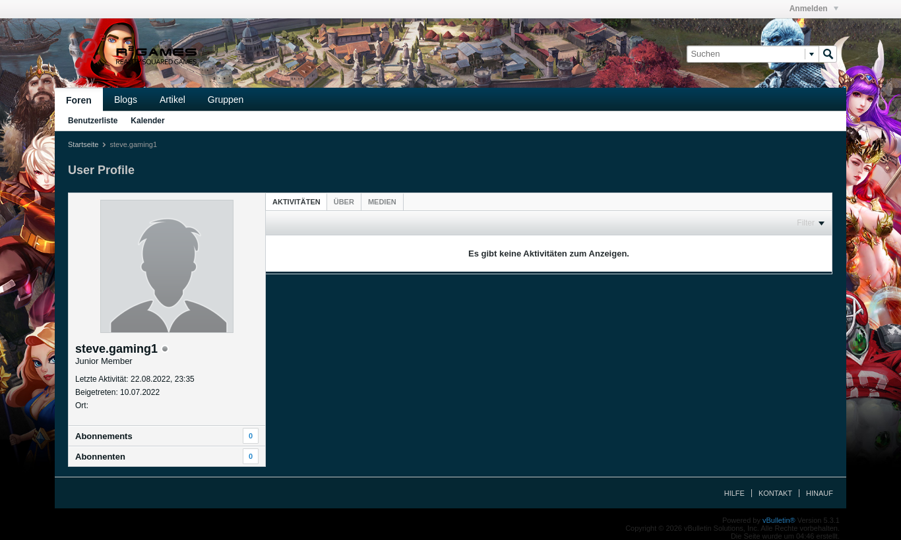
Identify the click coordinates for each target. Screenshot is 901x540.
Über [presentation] (344, 202)
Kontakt (775, 493)
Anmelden (814, 8)
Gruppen (225, 99)
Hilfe (734, 493)
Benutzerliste (92, 120)
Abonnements (104, 436)
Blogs (125, 99)
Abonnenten (100, 457)
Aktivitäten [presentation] (296, 202)
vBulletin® (778, 520)
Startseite (83, 144)
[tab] (296, 201)
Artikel (172, 99)
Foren (79, 100)
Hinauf (819, 493)
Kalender (147, 120)
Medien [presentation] (382, 202)
